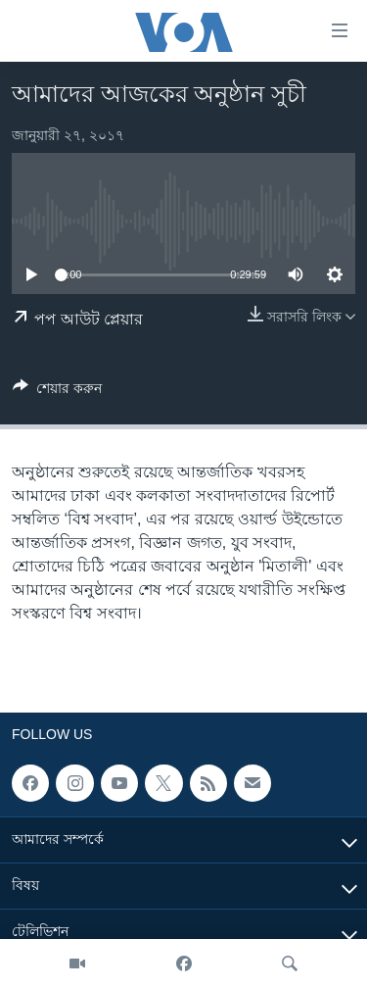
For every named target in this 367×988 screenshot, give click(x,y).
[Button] (57, 391)
